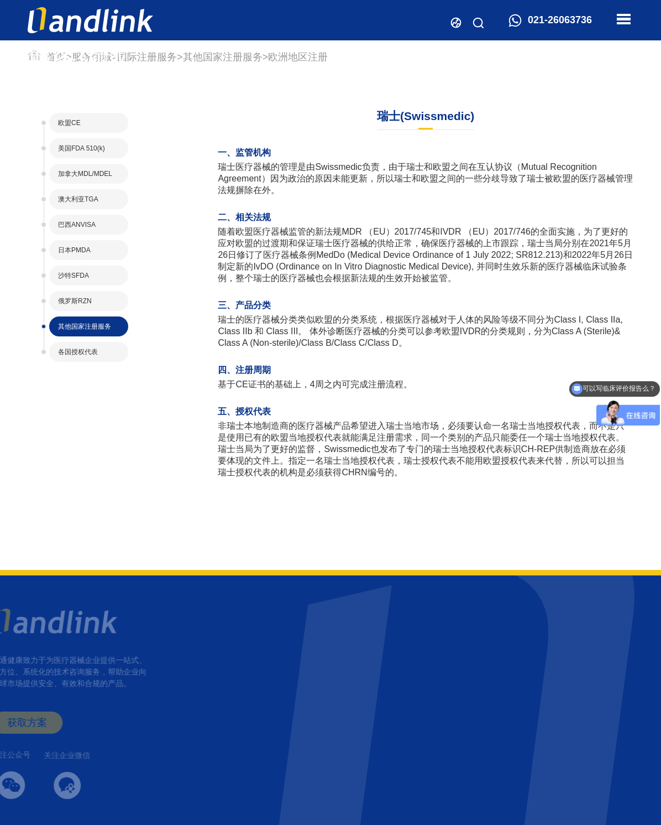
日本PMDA (74, 250)
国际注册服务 (147, 57)
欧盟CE (69, 123)
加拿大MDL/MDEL (85, 174)
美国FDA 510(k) (81, 148)
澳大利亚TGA (78, 199)
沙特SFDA (73, 275)
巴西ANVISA (77, 225)
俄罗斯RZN (75, 301)
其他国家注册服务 (223, 57)
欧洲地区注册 (298, 57)
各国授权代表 (78, 352)
